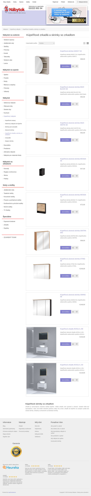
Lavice (6, 63)
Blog (4, 426)
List (87, 43)
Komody (6, 168)
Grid (84, 43)
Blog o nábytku (6, 2)
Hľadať (21, 426)
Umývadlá (8, 138)
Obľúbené (37, 436)
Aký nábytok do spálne (57, 438)
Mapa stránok (6, 434)
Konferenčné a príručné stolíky (13, 203)
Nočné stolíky (8, 207)
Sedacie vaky (8, 60)
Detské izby (7, 109)
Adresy (37, 431)
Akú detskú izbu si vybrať (58, 428)
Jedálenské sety (9, 43)
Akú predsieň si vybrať (57, 435)
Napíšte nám (6, 436)
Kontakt (34, 2)
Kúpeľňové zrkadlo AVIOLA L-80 (71, 329)
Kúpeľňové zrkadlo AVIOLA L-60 (71, 365)
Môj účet (37, 426)
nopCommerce (12, 492)
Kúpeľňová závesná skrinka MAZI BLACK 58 (72, 88)
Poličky (6, 178)
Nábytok (5, 29)
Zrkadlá (6, 225)
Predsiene (7, 148)
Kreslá (6, 53)
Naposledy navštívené (25, 428)
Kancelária (7, 145)
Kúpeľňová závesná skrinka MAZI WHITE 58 (72, 124)
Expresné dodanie (9, 221)
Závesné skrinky (9, 130)
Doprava (21, 2)
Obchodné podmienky (9, 428)
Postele (6, 78)
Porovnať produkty (24, 431)
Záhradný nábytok (9, 152)
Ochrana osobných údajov (10, 431)
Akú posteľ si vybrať (56, 426)
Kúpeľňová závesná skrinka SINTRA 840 (73, 232)
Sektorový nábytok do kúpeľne (13, 123)
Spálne (6, 74)
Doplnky (6, 228)
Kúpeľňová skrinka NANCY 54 (71, 51)
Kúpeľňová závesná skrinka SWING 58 (73, 296)
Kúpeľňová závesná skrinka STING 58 (72, 260)
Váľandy (6, 91)
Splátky (28, 2)
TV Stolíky (7, 210)
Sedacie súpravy (9, 40)
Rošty (5, 81)
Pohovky (6, 50)
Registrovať (55, 2)
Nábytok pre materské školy (12, 155)
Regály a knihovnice (10, 172)
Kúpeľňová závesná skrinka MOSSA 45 (73, 160)
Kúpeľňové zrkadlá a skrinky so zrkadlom (13, 134)
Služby (14, 2)
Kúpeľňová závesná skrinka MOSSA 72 (73, 196)
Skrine (6, 175)
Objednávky (38, 428)
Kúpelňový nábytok (15, 29)
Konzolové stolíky (9, 196)
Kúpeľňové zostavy (10, 120)
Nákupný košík (39, 434)
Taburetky (7, 56)
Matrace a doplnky (9, 85)
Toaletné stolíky (9, 193)
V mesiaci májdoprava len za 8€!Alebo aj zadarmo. (62, 12)
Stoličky (6, 46)
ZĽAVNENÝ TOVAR (10, 237)
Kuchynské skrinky (56, 441)
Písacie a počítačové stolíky (12, 200)
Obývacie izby (8, 106)
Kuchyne (6, 113)
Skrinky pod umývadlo (11, 127)
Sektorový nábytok (9, 103)
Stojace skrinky (9, 141)
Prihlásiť (63, 2)
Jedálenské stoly (9, 190)
